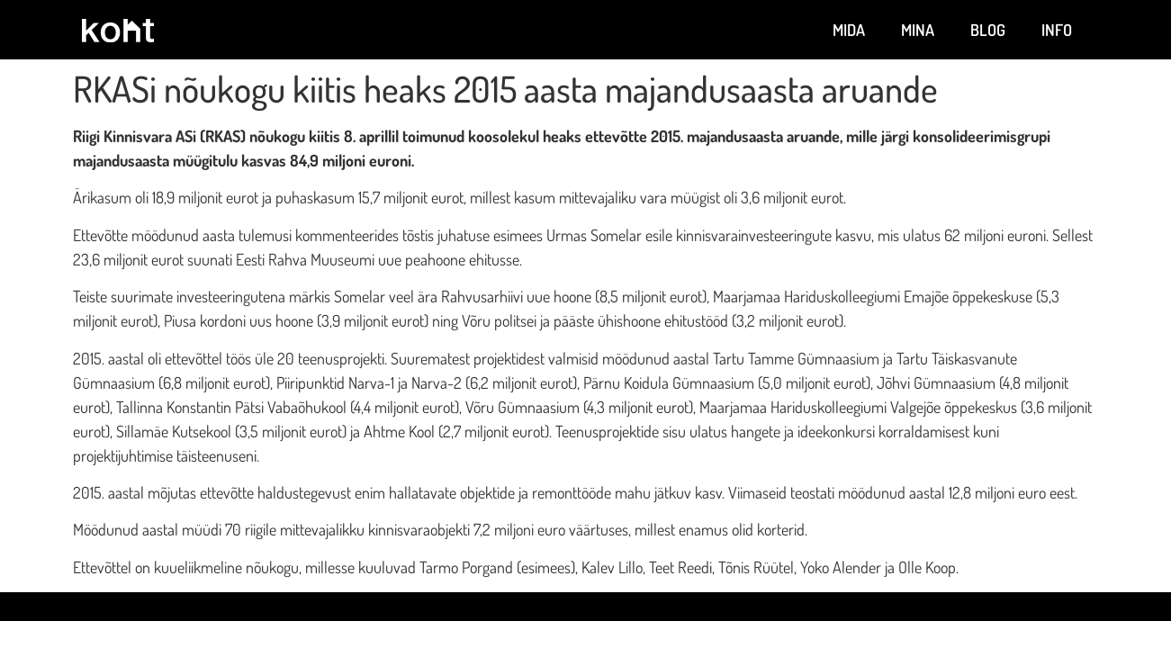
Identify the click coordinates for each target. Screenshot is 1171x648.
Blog (987, 30)
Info (1056, 30)
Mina (917, 30)
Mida (849, 30)
